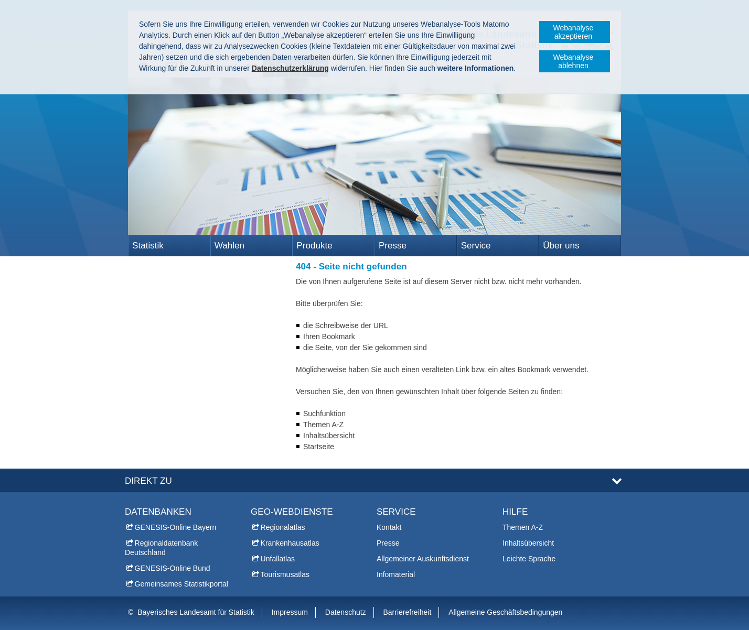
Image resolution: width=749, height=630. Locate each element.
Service (476, 246)
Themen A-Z (522, 527)
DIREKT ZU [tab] (148, 481)
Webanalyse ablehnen (573, 61)
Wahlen (229, 246)
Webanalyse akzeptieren (573, 32)
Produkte (314, 246)
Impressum (290, 612)
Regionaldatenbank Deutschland (161, 548)
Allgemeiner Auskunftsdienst (423, 559)
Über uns (561, 246)
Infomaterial (396, 574)
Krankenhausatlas (290, 543)
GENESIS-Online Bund (172, 568)
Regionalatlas (283, 527)
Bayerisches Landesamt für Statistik (195, 612)
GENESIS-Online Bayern (176, 527)
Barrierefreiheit (407, 612)
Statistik (148, 246)
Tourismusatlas (285, 574)
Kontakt (389, 527)
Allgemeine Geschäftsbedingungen (505, 612)
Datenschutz (345, 612)
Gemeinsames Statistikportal (181, 584)
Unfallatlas (278, 559)
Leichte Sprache (528, 559)
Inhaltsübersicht (528, 543)
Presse (392, 246)
